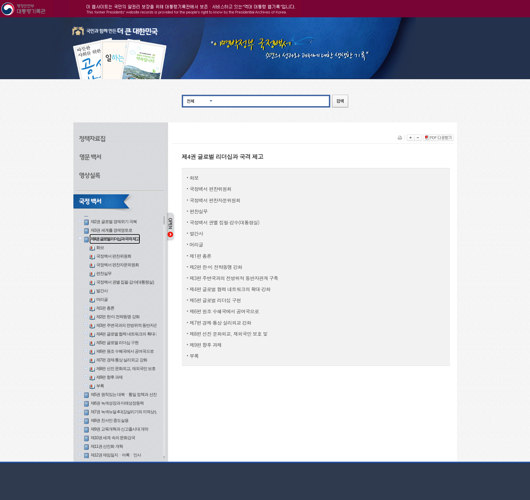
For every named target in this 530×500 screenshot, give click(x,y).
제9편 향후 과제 (109, 377)
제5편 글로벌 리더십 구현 (117, 342)
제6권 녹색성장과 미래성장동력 (117, 403)
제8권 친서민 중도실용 (109, 420)
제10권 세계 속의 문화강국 (113, 437)
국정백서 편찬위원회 (113, 256)
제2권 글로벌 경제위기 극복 (114, 221)
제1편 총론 (105, 308)
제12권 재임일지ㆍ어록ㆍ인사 (116, 455)
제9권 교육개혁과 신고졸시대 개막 (120, 429)
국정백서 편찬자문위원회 (117, 264)
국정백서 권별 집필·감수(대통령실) (125, 282)
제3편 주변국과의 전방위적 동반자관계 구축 (133, 325)
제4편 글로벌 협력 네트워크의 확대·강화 (129, 334)
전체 (190, 101)
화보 (100, 247)
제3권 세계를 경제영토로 (111, 230)
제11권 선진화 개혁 (107, 446)
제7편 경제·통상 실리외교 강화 (121, 360)
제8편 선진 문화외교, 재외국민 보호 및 (128, 368)
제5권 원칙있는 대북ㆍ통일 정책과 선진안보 (127, 394)
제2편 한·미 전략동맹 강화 (118, 316)
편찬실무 (103, 273)
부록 (100, 385)
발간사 (102, 290)
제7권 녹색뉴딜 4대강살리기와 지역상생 (124, 411)
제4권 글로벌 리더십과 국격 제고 (115, 239)
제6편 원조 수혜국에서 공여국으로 (125, 351)
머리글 (102, 299)
